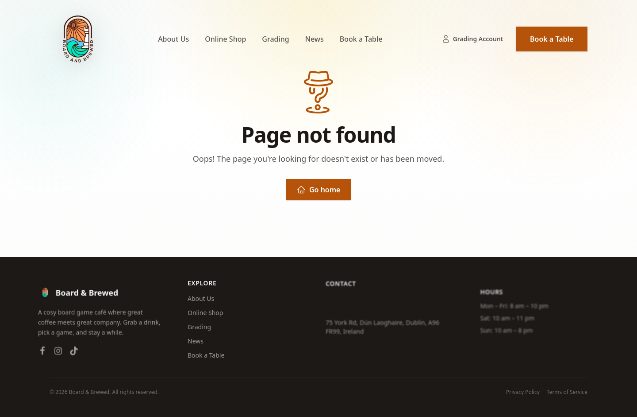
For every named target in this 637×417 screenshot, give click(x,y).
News (314, 39)
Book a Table (361, 39)
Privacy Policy (523, 392)
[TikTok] (70, 354)
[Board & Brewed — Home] (78, 39)
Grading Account (472, 39)
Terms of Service (567, 392)
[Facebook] (39, 354)
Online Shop (225, 39)
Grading (275, 39)
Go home (318, 190)
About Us (173, 39)
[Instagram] (54, 354)
